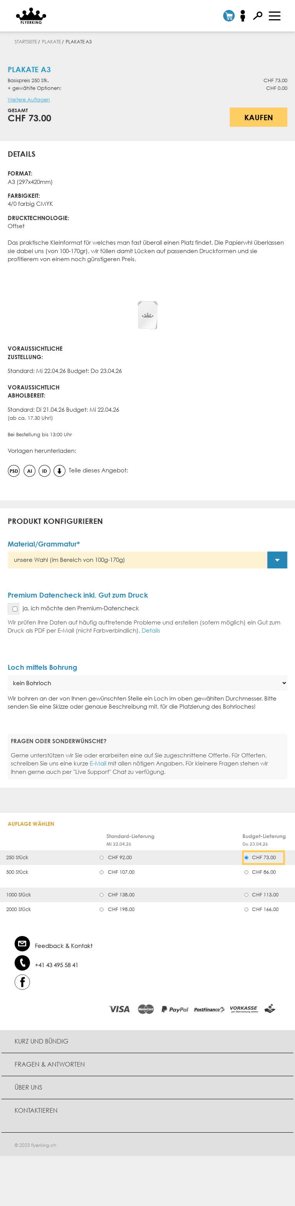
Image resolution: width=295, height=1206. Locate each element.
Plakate (51, 42)
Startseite (26, 42)
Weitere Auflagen (29, 100)
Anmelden (245, 16)
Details (151, 630)
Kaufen (258, 117)
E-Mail (98, 763)
